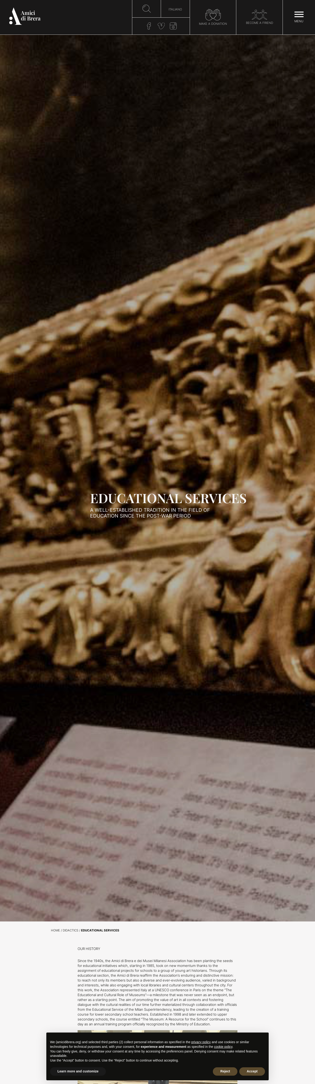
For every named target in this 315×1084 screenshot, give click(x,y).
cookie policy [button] (223, 1047)
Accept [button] (252, 1071)
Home (55, 930)
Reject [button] (225, 1071)
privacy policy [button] (201, 1042)
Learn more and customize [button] (77, 1071)
